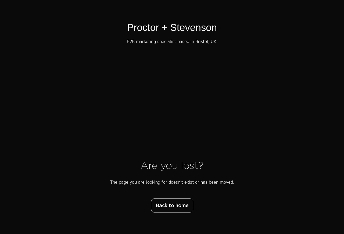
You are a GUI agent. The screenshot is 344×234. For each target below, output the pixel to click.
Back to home (172, 205)
